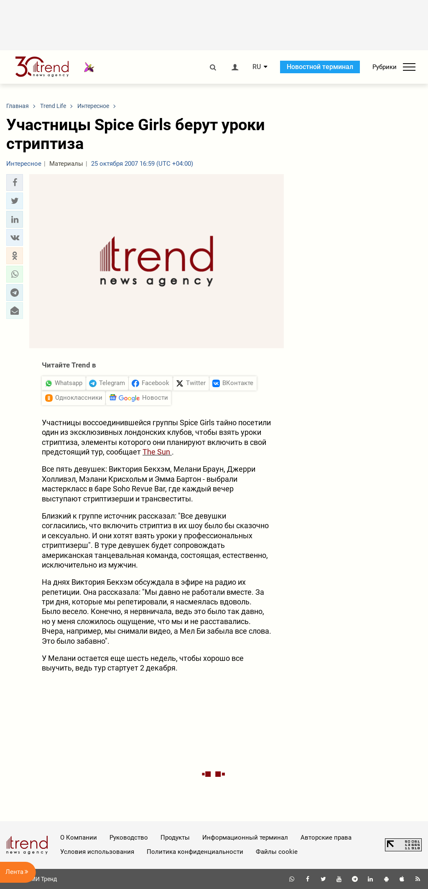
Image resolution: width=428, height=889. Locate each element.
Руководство (129, 837)
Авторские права (326, 837)
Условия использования (97, 852)
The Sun (157, 451)
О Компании (78, 837)
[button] (14, 182)
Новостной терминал (320, 67)
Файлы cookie (277, 852)
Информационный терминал (245, 837)
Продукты (175, 837)
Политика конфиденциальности (195, 852)
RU (256, 67)
